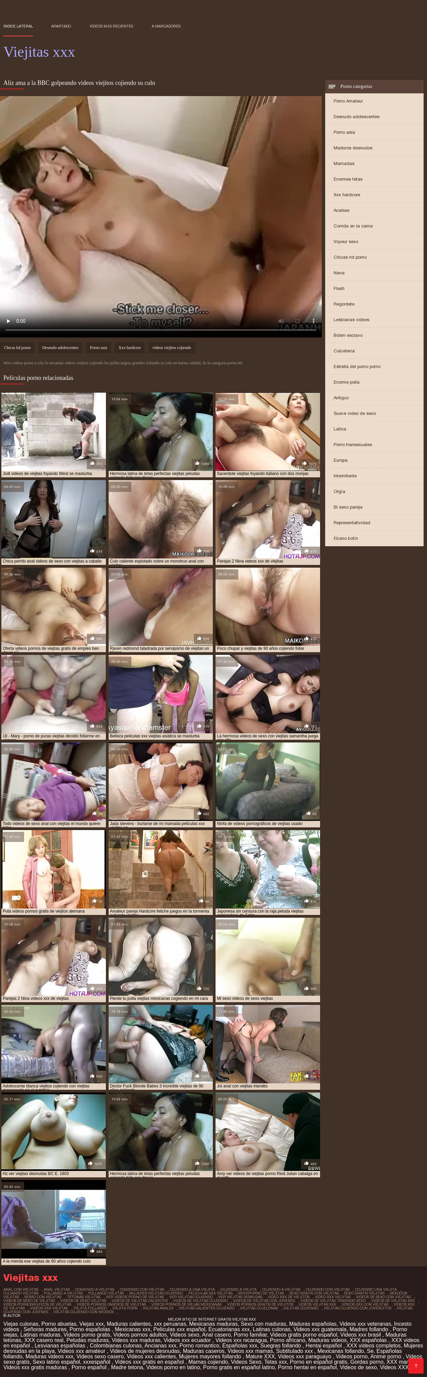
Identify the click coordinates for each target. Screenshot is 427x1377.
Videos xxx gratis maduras (36, 1367)
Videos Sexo (246, 1362)
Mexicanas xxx (132, 1329)
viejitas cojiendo (300, 1308)
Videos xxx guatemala (320, 1329)
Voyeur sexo (346, 241)
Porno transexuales (353, 444)
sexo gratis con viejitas (314, 1293)
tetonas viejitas (83, 1297)
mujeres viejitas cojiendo (156, 1293)
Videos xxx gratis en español (150, 1362)
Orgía (339, 491)
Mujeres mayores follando (211, 1356)
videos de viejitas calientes (140, 1301)
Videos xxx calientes (151, 1356)
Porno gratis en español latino (239, 1367)
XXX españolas (369, 1340)
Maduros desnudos (353, 147)
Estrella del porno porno (357, 366)
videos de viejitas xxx (393, 1301)
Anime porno (386, 1356)
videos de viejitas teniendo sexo (333, 1301)
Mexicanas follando (340, 1351)
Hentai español (324, 1345)
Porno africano (287, 1340)
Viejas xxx (91, 1324)
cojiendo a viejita (238, 1289)
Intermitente (345, 475)
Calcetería (344, 350)
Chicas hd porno (350, 257)
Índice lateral (18, 26)
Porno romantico (199, 1345)
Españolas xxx (239, 1345)
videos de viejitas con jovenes (264, 1301)
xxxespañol (97, 1362)
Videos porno (352, 1356)
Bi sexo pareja (348, 507)
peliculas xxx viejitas (210, 1293)
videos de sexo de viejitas (29, 1301)
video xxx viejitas (333, 1297)
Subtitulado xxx (295, 1351)
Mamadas (344, 163)
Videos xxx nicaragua (241, 1340)
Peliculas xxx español (179, 1329)
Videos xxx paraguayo (305, 1356)
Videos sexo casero (100, 1356)
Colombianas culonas (116, 1345)
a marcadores (166, 26)
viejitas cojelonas (259, 1308)
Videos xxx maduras (136, 1340)
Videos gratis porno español (303, 1335)
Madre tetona (127, 1367)
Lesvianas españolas (61, 1345)
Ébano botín (346, 538)
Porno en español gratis (318, 1362)
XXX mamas (402, 1362)
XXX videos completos (373, 1345)
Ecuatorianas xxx (229, 1329)
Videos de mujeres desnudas (145, 1351)
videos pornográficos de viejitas (37, 1304)
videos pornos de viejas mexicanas (186, 1304)
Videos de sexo (358, 1367)
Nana (339, 272)
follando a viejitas (63, 1293)
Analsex (342, 210)
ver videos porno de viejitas (135, 1297)
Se (370, 1351)
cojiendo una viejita (376, 1289)
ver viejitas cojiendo (191, 1297)
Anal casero (216, 1335)
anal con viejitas (20, 1289)
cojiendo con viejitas (328, 1289)
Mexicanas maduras (213, 1324)
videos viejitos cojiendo (171, 347)
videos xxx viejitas (49, 1308)
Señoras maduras (45, 1329)
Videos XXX (394, 1367)
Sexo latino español (56, 1362)
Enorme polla (346, 382)
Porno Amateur (348, 101)
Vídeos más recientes (111, 26)
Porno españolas (91, 1329)
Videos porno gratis (86, 1335)
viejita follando (90, 1308)
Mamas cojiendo (208, 1362)
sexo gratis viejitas (364, 1293)
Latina (340, 429)
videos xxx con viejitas (365, 1304)
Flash (339, 288)
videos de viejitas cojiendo (200, 1301)
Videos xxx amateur (82, 1351)
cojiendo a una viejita (192, 1289)
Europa (341, 460)
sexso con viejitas (42, 1297)
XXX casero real (43, 1340)
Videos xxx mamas (250, 1351)
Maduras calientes (129, 1324)
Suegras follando (281, 1345)
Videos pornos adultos (140, 1335)
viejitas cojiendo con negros (84, 1312)
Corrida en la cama (353, 225)
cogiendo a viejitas (94, 1289)
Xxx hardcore (347, 194)
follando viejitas (106, 1293)
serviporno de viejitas (261, 1293)
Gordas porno (367, 1362)
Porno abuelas (58, 1324)
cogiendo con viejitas (142, 1289)
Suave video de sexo (355, 413)
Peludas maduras (88, 1340)
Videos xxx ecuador (188, 1340)
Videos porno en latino (173, 1367)
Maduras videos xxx (49, 1356)
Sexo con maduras (263, 1324)
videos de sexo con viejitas (383, 1297)
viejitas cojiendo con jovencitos (357, 1308)
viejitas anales (158, 1308)
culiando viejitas (20, 1293)
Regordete (344, 304)
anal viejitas (57, 1289)
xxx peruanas (170, 1324)
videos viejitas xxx (317, 1304)
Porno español (90, 1367)
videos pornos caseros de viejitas (111, 1304)
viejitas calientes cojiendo (207, 1308)
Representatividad (352, 522)
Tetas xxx (275, 1362)
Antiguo (341, 397)
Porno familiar (250, 1335)
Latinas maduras (40, 1335)
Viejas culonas (20, 1324)
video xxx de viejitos (289, 1297)
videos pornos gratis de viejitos (260, 1304)
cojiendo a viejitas (281, 1289)
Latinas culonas (272, 1329)
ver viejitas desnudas (240, 1297)
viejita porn (124, 1308)
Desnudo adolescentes (356, 116)
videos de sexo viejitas (83, 1301)
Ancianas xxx (160, 1345)
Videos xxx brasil (361, 1335)
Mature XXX (260, 1356)
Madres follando (370, 1329)
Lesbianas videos (351, 319)
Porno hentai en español (307, 1367)
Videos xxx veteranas (365, 1324)
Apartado (61, 26)
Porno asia (344, 132)
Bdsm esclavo (348, 335)
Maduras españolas (313, 1324)
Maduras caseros (204, 1351)
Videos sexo (184, 1335)
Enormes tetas (348, 179)
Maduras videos (327, 1340)
